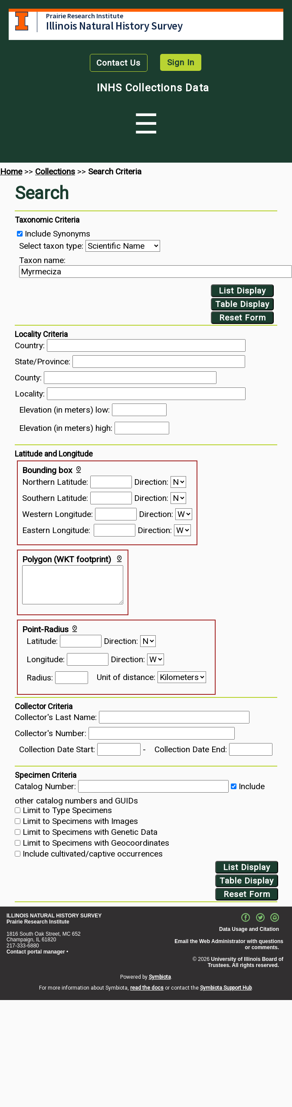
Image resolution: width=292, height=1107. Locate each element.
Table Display (242, 304)
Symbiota (160, 977)
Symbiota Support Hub (226, 988)
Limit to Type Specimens (67, 810)
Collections (55, 172)
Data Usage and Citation (249, 929)
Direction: (151, 482)
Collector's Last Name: (56, 717)
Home (11, 172)
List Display (242, 291)
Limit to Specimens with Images (80, 821)
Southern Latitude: (55, 498)
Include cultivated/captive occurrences (93, 854)
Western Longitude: (57, 514)
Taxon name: (42, 260)
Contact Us (118, 63)
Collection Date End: (190, 749)
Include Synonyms (57, 234)
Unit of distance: (126, 677)
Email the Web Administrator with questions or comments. (228, 944)
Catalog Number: (45, 786)
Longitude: (45, 659)
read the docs (147, 988)
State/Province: (42, 362)
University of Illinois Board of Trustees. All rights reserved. (245, 962)
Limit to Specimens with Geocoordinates (96, 843)
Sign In (180, 62)
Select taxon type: (51, 246)
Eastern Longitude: (56, 530)
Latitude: (42, 641)
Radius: (39, 678)
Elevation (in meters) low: (64, 410)
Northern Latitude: (55, 482)
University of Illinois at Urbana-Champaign (21, 21)
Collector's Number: (50, 733)
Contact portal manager (36, 952)
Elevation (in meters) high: (65, 428)
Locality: (30, 394)
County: (28, 378)
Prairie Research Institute (84, 15)
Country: (30, 345)
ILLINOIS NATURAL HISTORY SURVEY (54, 916)
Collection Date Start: (57, 749)
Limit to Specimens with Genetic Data (90, 832)
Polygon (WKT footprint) (66, 559)
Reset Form (242, 318)
